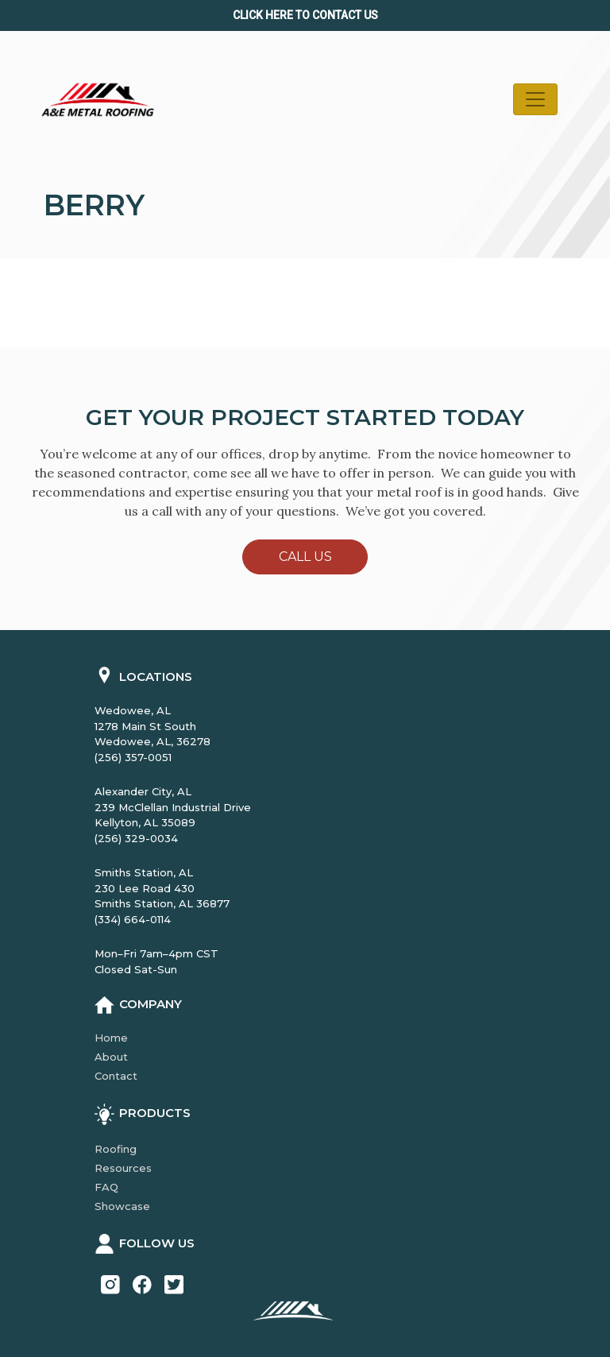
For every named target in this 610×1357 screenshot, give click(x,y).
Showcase (122, 1206)
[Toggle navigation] (535, 99)
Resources (123, 1168)
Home (111, 1037)
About (111, 1056)
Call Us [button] (305, 556)
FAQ (106, 1187)
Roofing (116, 1148)
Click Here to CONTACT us (305, 15)
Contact (116, 1075)
